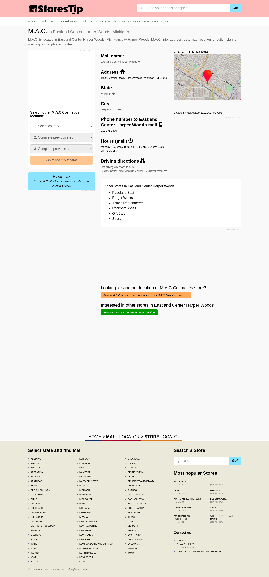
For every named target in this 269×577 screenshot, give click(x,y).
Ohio (81, 562)
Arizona (34, 477)
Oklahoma (132, 459)
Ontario (131, 463)
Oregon (131, 468)
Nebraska (84, 512)
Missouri (83, 503)
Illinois (33, 548)
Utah (129, 521)
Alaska (33, 463)
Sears (116, 219)
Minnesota (84, 494)
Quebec (131, 490)
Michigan (83, 490)
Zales (216, 483)
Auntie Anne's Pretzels (187, 500)
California (35, 494)
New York (84, 539)
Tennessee (132, 512)
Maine (81, 468)
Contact (180, 540)
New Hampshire (87, 526)
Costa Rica (35, 517)
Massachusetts (87, 481)
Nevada (82, 517)
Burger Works (122, 198)
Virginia (131, 530)
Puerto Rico (133, 486)
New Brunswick (87, 521)
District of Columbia (41, 526)
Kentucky (84, 459)
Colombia (35, 503)
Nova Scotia (85, 557)
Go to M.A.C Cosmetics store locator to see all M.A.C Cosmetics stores (146, 295)
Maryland (84, 477)
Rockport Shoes (124, 208)
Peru (129, 477)
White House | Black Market (222, 519)
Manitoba (83, 472)
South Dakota (134, 508)
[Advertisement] (61, 79)
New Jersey (85, 530)
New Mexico (85, 535)
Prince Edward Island (139, 481)
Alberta (34, 468)
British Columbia (39, 490)
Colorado (35, 508)
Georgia (34, 535)
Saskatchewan (135, 499)
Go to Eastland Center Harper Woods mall (129, 312)
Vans (216, 509)
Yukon (130, 553)
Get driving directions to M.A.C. (134, 169)
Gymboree (216, 491)
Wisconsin (132, 544)
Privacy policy (184, 544)
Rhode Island (134, 494)
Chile (32, 499)
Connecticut (37, 512)
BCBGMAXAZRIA (218, 500)
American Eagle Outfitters (183, 519)
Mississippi (84, 499)
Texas (130, 517)
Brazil (33, 486)
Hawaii (33, 539)
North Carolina (87, 548)
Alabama (34, 459)
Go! (235, 8)
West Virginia (134, 539)
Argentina (35, 472)
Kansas (33, 562)
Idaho (32, 544)
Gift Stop (118, 213)
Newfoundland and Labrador (95, 544)
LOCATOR (123, 436)
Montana (83, 508)
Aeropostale (181, 483)
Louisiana (83, 463)
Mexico (82, 486)
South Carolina (135, 503)
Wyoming (131, 548)
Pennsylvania (134, 472)
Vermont (131, 526)
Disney (180, 491)
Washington (133, 535)
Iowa (32, 557)
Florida (34, 530)
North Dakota (86, 553)
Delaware (35, 521)
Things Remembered (128, 203)
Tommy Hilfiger (183, 509)
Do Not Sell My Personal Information (197, 552)
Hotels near (61, 181)
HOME (94, 436)
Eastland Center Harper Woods (120, 61)
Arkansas (35, 481)
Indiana (33, 553)
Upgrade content (185, 548)
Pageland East (123, 192)
